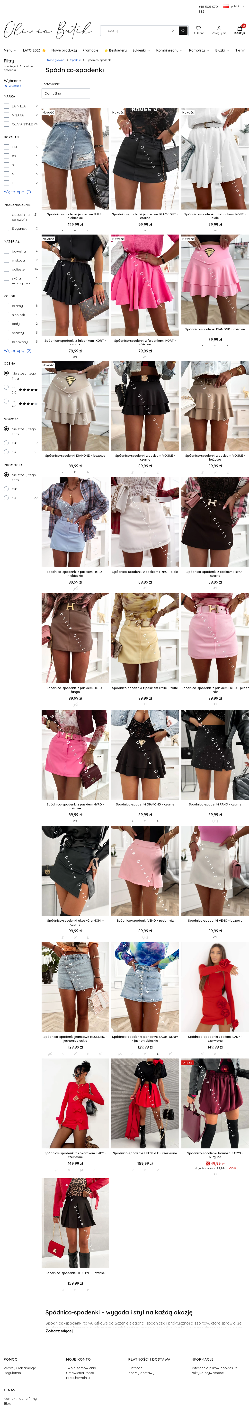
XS (14, 156)
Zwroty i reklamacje (20, 1368)
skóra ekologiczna (21, 280)
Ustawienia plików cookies (212, 1368)
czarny (17, 306)
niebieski (19, 315)
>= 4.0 (25, 403)
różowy (18, 333)
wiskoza (18, 260)
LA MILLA (19, 106)
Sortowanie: (51, 84)
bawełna (19, 251)
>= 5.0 (25, 389)
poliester (19, 269)
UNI (15, 147)
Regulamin (12, 1373)
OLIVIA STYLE (22, 124)
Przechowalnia (78, 1377)
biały (16, 324)
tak (14, 443)
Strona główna (54, 60)
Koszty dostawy (141, 1373)
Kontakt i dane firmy (20, 1398)
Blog (7, 1403)
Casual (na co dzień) (21, 217)
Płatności (135, 1368)
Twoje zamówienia (81, 1368)
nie (14, 452)
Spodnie (75, 60)
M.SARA (18, 115)
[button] (183, 30)
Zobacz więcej (59, 1331)
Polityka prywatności (207, 1373)
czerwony (20, 342)
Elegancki (19, 228)
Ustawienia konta (80, 1373)
